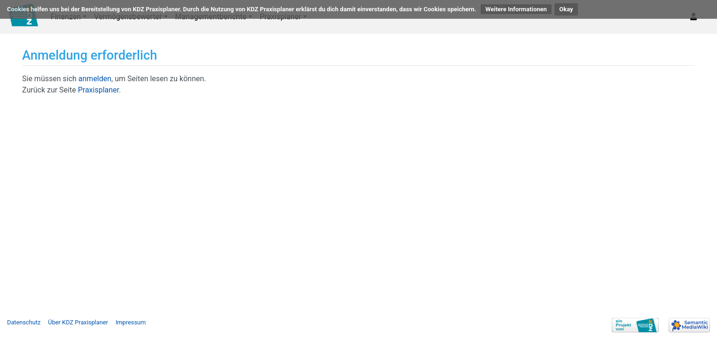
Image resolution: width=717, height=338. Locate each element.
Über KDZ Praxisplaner (78, 322)
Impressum (131, 322)
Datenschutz (23, 322)
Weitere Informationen (516, 9)
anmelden (94, 78)
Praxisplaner (98, 89)
